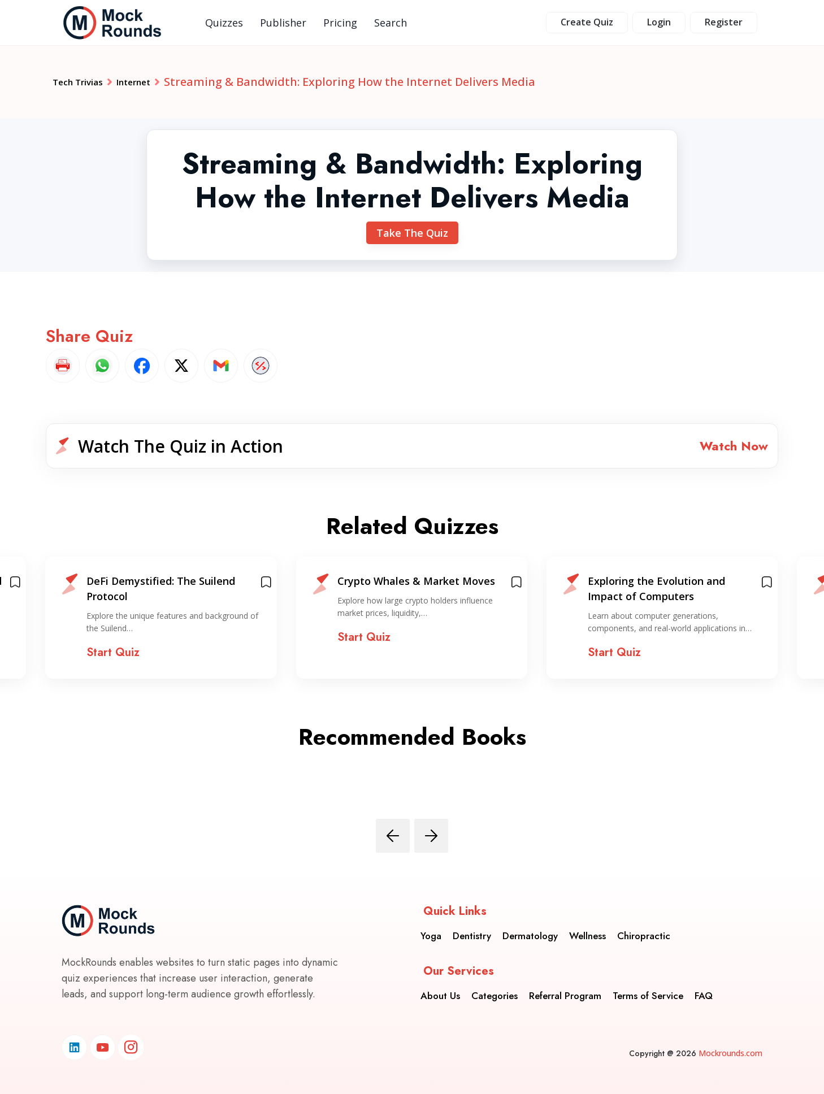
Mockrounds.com (730, 1053)
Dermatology (530, 927)
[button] (412, 450)
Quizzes (224, 22)
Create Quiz (587, 22)
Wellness (587, 927)
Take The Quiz (412, 233)
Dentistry (472, 927)
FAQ (704, 987)
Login (659, 22)
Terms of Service (648, 987)
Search (390, 22)
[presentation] (393, 844)
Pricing (340, 22)
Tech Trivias (86, 81)
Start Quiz (113, 661)
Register (724, 22)
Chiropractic (643, 927)
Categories (494, 987)
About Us (440, 987)
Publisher (283, 22)
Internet (156, 81)
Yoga (430, 927)
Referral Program (565, 987)
